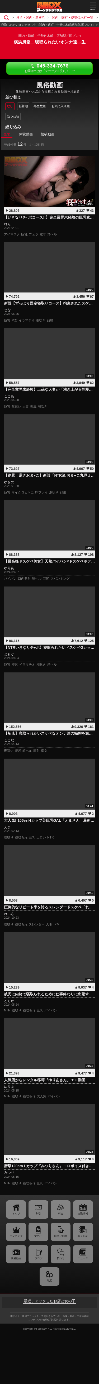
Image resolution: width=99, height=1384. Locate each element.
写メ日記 (83, 1235)
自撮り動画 (60, 1235)
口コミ (60, 1258)
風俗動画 (16, 1258)
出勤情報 (83, 1213)
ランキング (16, 1235)
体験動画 (26, 134)
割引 (38, 1213)
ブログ (38, 1258)
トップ (16, 1213)
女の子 (38, 1235)
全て (6, 134)
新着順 (23, 106)
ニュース (83, 1258)
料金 (60, 1213)
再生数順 (40, 106)
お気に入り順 (60, 106)
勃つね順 (13, 116)
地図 (49, 1280)
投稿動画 (47, 134)
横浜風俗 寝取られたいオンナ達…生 (50, 42)
